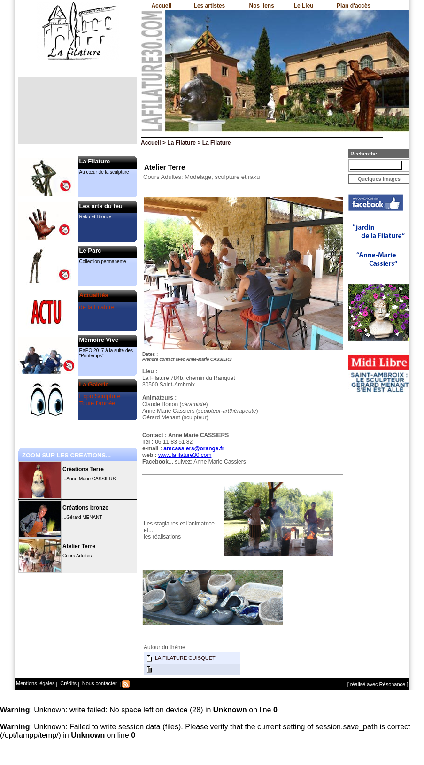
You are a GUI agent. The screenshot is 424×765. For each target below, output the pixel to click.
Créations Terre (83, 469)
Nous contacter (99, 683)
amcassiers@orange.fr (193, 448)
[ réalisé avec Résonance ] (378, 684)
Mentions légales (35, 683)
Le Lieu (304, 5)
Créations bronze (85, 507)
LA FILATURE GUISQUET (185, 658)
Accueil (161, 5)
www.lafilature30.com (184, 455)
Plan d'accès (353, 5)
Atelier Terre (78, 546)
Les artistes (209, 5)
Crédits (68, 683)
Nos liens (261, 5)
